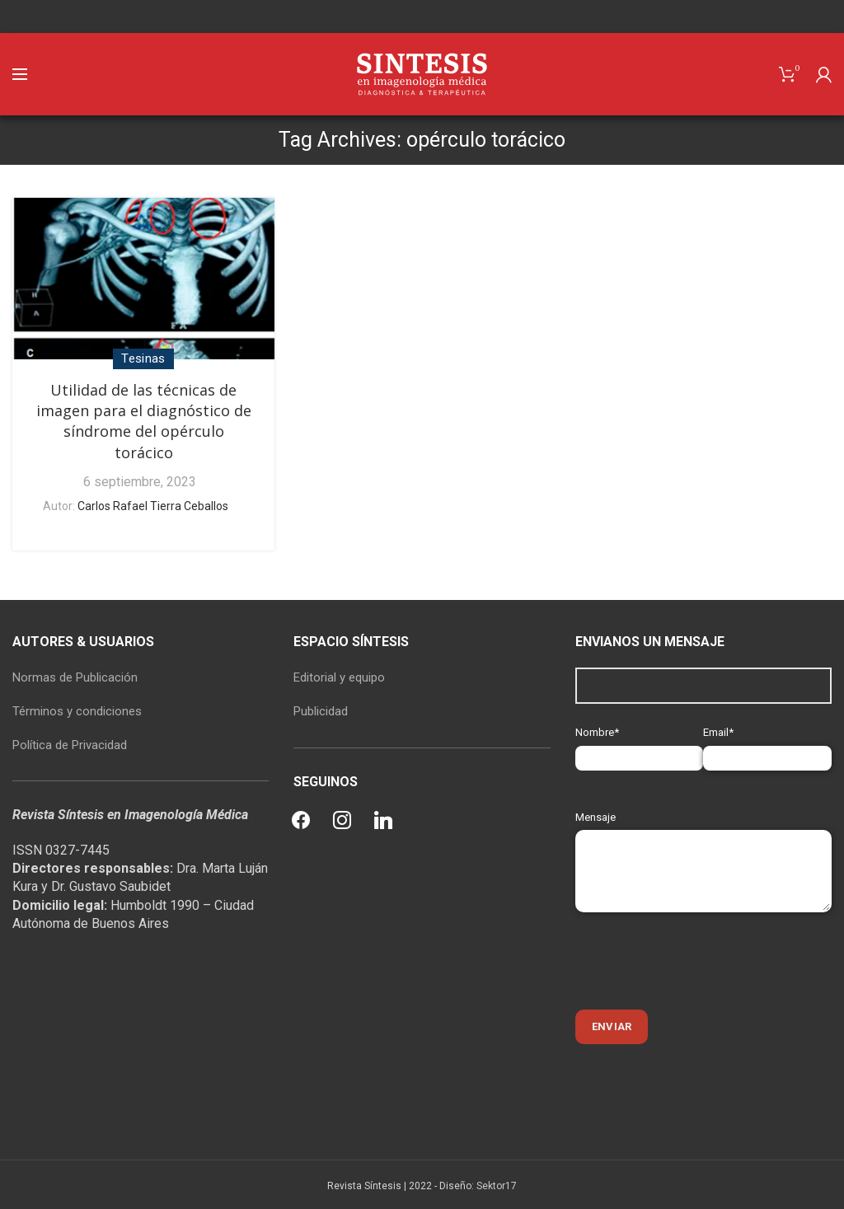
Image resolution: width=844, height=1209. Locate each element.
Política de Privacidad (69, 745)
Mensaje (703, 843)
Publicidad (320, 711)
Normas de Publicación (75, 677)
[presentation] (700, 961)
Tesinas (143, 358)
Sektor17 (496, 1186)
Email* (767, 744)
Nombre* (639, 744)
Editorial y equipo (339, 677)
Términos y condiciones (77, 711)
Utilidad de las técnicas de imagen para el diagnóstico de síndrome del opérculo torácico (143, 421)
